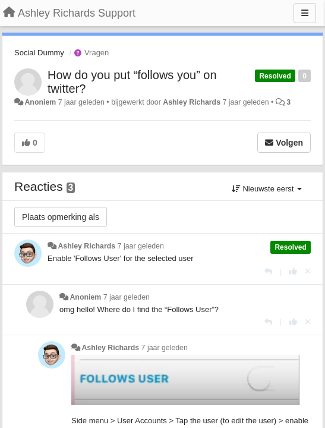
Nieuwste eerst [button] (267, 188)
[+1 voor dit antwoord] (293, 271)
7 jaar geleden (141, 246)
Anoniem (40, 102)
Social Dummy (39, 52)
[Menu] (305, 13)
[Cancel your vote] (308, 271)
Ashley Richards (191, 102)
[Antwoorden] (268, 271)
